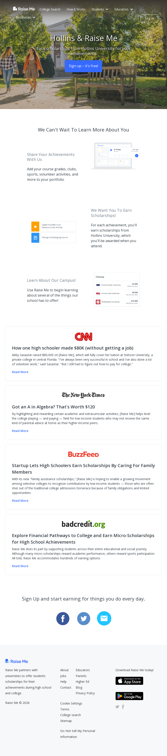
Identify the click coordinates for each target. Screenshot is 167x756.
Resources (25, 17)
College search (70, 715)
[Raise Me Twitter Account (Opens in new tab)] (117, 707)
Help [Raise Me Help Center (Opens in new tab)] (63, 681)
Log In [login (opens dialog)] (149, 18)
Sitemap (66, 721)
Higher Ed (82, 681)
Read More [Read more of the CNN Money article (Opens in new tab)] (20, 372)
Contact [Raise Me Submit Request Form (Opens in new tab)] (65, 687)
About (64, 670)
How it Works (76, 9)
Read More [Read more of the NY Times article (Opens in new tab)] (20, 431)
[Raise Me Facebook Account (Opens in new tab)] (122, 707)
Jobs (63, 676)
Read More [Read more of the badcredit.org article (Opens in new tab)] (20, 566)
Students (100, 9)
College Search (50, 9)
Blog (79, 687)
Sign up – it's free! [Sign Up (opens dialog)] (83, 65)
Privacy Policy (85, 693)
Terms (64, 709)
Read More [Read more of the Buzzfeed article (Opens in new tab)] (20, 500)
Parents (81, 676)
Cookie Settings (71, 703)
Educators (123, 9)
